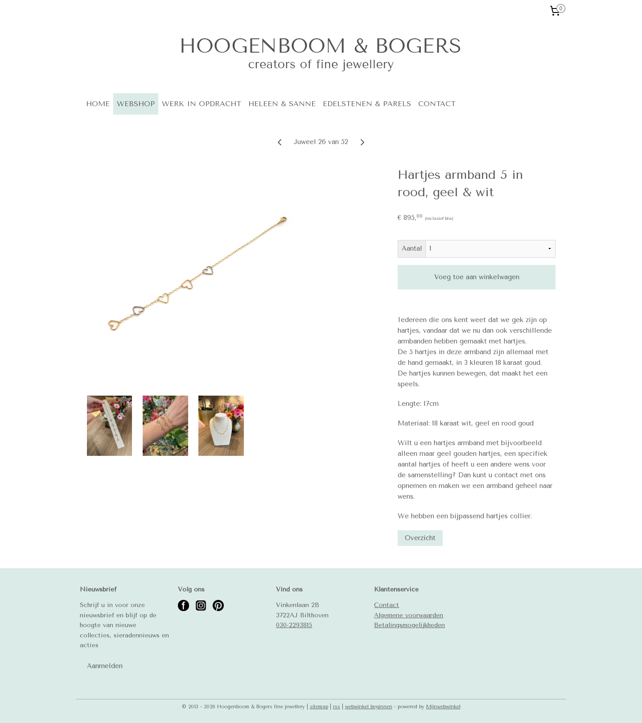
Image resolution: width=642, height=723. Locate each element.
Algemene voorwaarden (408, 615)
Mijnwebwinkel (443, 707)
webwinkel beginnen (368, 707)
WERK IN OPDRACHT (201, 103)
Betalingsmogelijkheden (409, 624)
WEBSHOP (136, 103)
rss (336, 707)
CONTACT (437, 103)
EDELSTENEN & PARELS (367, 103)
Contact (386, 604)
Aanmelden (105, 666)
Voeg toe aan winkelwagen (476, 277)
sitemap (319, 707)
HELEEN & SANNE (282, 103)
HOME (98, 103)
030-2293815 (294, 624)
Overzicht (420, 538)
